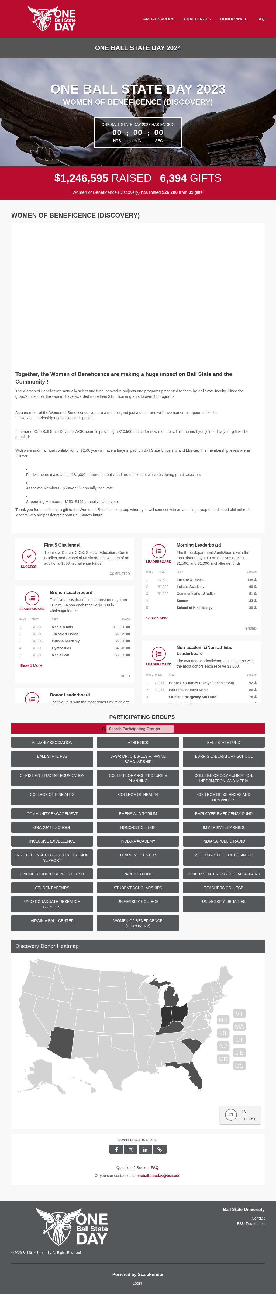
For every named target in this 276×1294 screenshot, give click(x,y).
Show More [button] (30, 665)
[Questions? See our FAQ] (154, 1167)
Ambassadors (159, 19)
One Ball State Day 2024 (138, 47)
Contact (258, 1218)
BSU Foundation (251, 1223)
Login (137, 1283)
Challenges (197, 19)
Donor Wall (233, 19)
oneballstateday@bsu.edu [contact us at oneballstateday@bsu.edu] (158, 1176)
